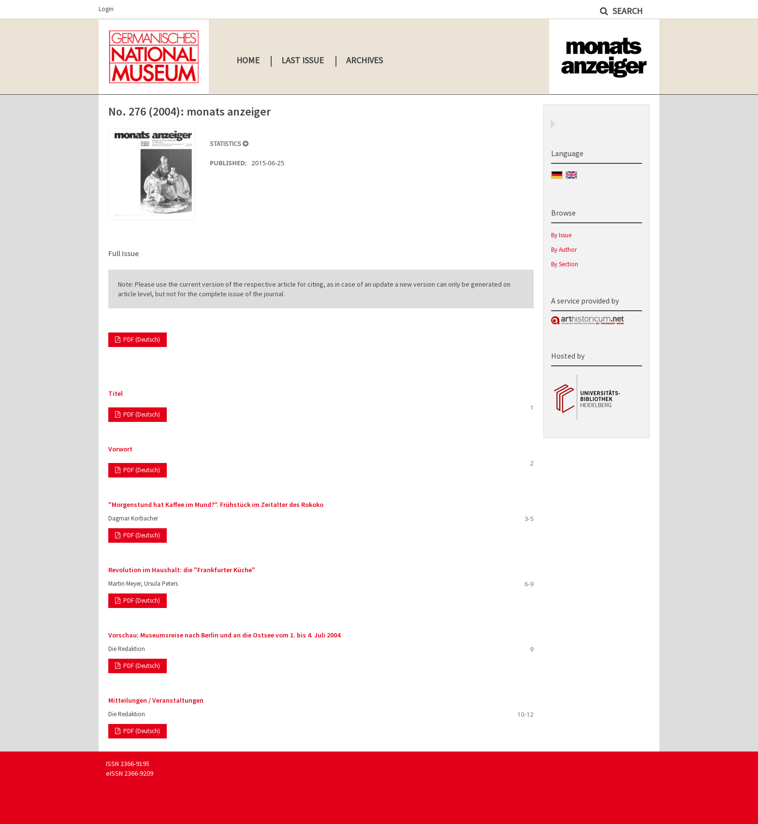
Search (626, 10)
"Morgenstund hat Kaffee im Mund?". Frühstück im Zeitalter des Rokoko (215, 504)
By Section (564, 264)
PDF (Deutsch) (141, 339)
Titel (115, 393)
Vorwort (120, 449)
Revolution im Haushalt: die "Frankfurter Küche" (181, 569)
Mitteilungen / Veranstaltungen (156, 700)
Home (248, 60)
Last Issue (302, 60)
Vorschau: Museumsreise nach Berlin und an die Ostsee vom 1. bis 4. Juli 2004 (224, 635)
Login (106, 9)
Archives (364, 60)
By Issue (561, 235)
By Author (564, 250)
